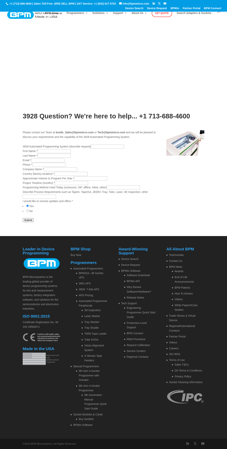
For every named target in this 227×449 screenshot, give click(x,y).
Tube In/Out (91, 339)
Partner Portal (192, 8)
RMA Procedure (136, 339)
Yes (31, 206)
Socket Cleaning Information (186, 382)
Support (118, 13)
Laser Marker (92, 316)
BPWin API (133, 281)
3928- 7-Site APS (89, 289)
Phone (27, 164)
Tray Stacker (91, 322)
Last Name (30, 155)
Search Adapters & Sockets (194, 13)
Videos (179, 299)
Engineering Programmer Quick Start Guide (141, 312)
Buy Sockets (86, 419)
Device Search (134, 8)
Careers (174, 348)
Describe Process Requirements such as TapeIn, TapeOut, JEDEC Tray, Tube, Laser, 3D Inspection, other (85, 191)
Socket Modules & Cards (88, 414)
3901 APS (85, 283)
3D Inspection (92, 310)
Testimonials (176, 254)
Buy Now (76, 254)
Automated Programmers (88, 268)
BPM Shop (51, 13)
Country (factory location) (38, 173)
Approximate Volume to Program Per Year (48, 178)
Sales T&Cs (182, 364)
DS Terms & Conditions (188, 370)
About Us (137, 13)
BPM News (175, 266)
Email (27, 160)
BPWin (175, 8)
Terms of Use (177, 360)
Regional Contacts (137, 356)
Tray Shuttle (91, 327)
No (31, 211)
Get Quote (162, 13)
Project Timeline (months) (39, 182)
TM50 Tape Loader (95, 333)
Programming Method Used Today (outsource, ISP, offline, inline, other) (65, 187)
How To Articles (184, 293)
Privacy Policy (183, 376)
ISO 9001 (174, 354)
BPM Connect (212, 8)
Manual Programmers (86, 366)
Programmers (75, 13)
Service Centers (136, 351)
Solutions (98, 13)
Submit (28, 220)
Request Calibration (138, 345)
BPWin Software (83, 424)
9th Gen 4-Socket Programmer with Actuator (89, 375)
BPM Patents (182, 287)
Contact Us (175, 260)
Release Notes (135, 297)
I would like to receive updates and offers (48, 201)
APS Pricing (86, 295)
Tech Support (129, 303)
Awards (179, 271)
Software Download (138, 275)
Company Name (33, 169)
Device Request (157, 8)
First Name (30, 151)
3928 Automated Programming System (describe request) (57, 146)
